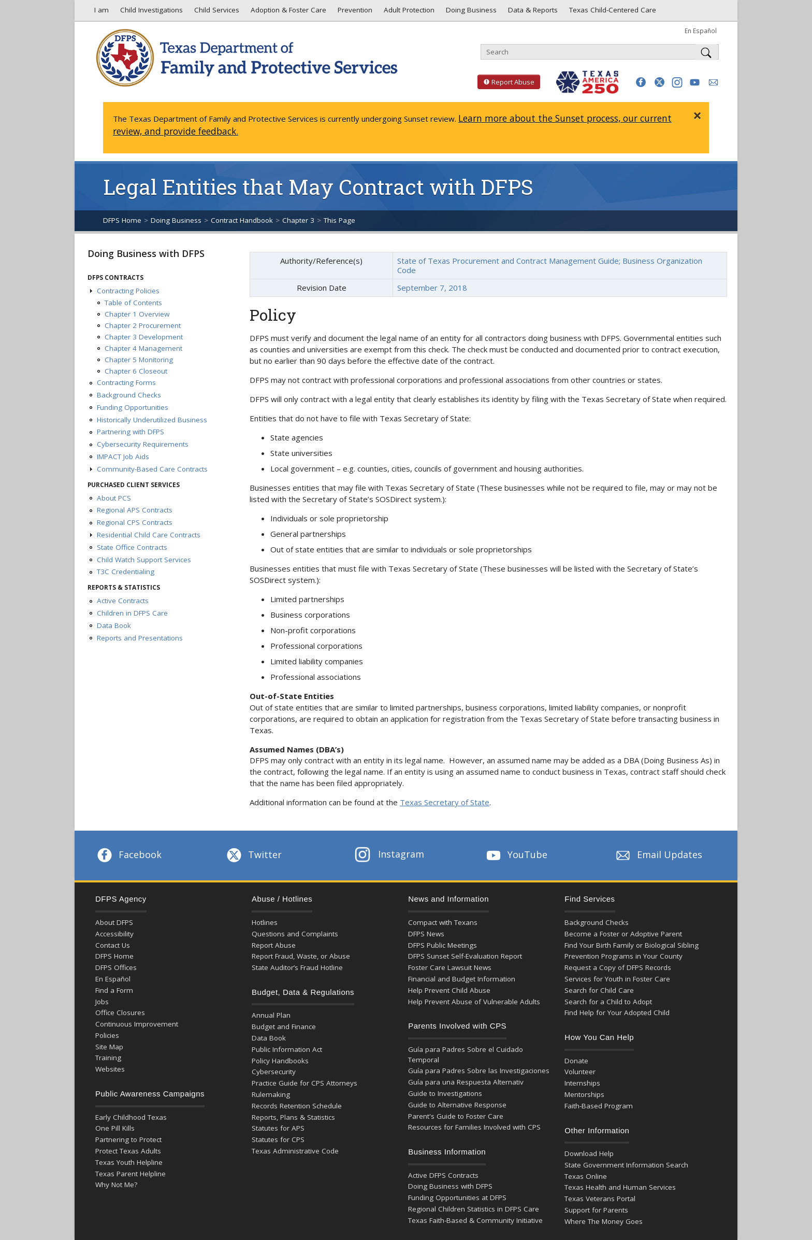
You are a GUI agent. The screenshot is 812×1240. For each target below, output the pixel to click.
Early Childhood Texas (131, 1117)
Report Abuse (505, 82)
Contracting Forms (126, 382)
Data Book (114, 625)
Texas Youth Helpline (129, 1162)
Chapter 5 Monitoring (139, 359)
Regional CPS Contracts (134, 522)
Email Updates (658, 854)
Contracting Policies (128, 290)
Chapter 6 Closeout (136, 371)
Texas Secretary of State (444, 802)
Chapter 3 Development (144, 336)
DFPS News (426, 933)
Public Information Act (287, 1049)
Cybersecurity (274, 1071)
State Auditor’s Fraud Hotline (297, 967)
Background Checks (129, 395)
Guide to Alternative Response (457, 1104)
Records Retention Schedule (297, 1105)
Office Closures (120, 1012)
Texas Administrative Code (295, 1151)
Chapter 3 (298, 220)
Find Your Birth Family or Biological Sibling (631, 945)
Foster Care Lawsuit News (449, 967)
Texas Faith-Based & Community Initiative (475, 1220)
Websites (110, 1069)
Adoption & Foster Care (287, 12)
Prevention (354, 12)
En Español (701, 30)
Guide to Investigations (445, 1093)
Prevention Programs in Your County (623, 956)
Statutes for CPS (278, 1139)
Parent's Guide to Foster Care (455, 1116)
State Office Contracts (132, 547)
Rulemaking (271, 1094)
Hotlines (265, 922)
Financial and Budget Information (461, 979)
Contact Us (112, 945)
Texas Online (585, 1176)
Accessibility (114, 933)
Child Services (215, 12)
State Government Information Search (626, 1165)
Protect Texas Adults (128, 1151)
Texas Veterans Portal (599, 1198)
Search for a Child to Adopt (608, 1001)
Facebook (128, 854)
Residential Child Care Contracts (148, 534)
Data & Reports (532, 12)
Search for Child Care (599, 990)
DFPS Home (122, 220)
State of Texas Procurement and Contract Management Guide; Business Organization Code (549, 265)
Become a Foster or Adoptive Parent (623, 933)
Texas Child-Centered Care (611, 12)
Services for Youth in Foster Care (617, 979)
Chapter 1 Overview (137, 314)
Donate (576, 1060)
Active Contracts (123, 600)
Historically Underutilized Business (152, 419)
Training (108, 1057)
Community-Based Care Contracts (152, 469)
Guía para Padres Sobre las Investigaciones (478, 1070)
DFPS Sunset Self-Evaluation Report (465, 956)
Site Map (109, 1046)
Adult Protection (408, 12)
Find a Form (114, 990)
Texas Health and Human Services (620, 1187)
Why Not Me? (116, 1184)
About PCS (114, 498)
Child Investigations (150, 12)
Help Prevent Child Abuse (449, 990)
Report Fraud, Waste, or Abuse (301, 956)
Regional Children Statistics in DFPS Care (473, 1209)
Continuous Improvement (136, 1024)
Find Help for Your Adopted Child (617, 1012)
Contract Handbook (242, 220)
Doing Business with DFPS (146, 253)
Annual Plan (271, 1015)
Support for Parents (596, 1210)
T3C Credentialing (125, 571)
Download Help (589, 1153)
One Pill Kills (115, 1128)
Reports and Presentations (140, 638)
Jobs (102, 1001)
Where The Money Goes (603, 1221)
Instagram (389, 854)
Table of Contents (133, 302)
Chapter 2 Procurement (143, 325)
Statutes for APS (278, 1128)
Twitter (253, 854)
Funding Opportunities (132, 407)
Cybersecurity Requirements (143, 444)
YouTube (515, 854)
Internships (582, 1083)
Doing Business (470, 12)
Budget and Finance (284, 1026)
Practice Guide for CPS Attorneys (304, 1083)
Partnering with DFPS (130, 431)
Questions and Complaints (295, 933)
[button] (640, 82)
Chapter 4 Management (143, 348)
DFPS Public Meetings (442, 945)
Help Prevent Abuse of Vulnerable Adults (474, 1001)
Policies (107, 1035)
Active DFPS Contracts (443, 1175)
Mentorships (584, 1094)
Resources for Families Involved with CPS (474, 1127)
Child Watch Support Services (144, 559)
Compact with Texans (442, 922)
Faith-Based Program (598, 1105)
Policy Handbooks (280, 1060)
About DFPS (114, 922)
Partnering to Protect (128, 1139)
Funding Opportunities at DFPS (457, 1197)
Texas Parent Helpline (130, 1173)
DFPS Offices (116, 967)
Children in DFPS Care (132, 613)
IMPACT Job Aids (123, 456)
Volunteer (580, 1071)
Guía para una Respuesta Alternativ (466, 1082)
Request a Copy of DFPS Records (617, 967)
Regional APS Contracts (134, 510)
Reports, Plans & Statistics (293, 1117)
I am (99, 12)
